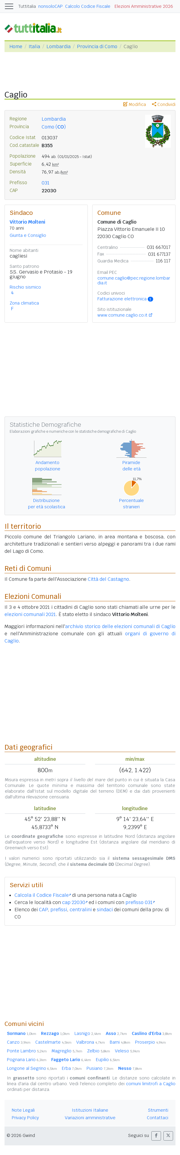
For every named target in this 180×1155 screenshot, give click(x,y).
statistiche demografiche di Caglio (107, 431)
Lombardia (58, 46)
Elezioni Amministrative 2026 (144, 6)
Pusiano (100, 1068)
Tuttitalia (27, 6)
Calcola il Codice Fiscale (42, 895)
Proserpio (150, 1042)
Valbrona (90, 1042)
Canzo (18, 1042)
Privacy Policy (25, 1117)
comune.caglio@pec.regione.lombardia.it (133, 280)
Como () (54, 127)
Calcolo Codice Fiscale (87, 6)
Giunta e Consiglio (28, 235)
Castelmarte (53, 1042)
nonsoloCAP (50, 6)
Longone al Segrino (32, 1068)
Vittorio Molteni (27, 222)
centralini (81, 909)
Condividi (163, 104)
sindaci (105, 909)
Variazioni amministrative (90, 1117)
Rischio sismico (25, 287)
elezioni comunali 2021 (30, 614)
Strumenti (158, 1110)
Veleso (127, 1051)
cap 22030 (74, 902)
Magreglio (67, 1051)
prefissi (58, 909)
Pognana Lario (26, 1059)
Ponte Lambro (27, 1051)
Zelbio (98, 1051)
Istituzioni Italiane (90, 1110)
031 (45, 183)
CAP (43, 909)
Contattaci (157, 1117)
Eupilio (108, 1059)
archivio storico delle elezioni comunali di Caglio (120, 626)
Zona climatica (24, 303)
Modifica (134, 104)
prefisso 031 (140, 902)
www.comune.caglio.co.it (122, 315)
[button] (156, 1136)
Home (15, 46)
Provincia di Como (97, 46)
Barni (120, 1042)
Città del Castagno (108, 579)
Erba (72, 1068)
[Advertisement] (90, 973)
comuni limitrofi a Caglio (150, 1083)
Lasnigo (87, 1033)
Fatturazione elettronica (125, 299)
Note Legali (23, 1110)
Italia (34, 46)
